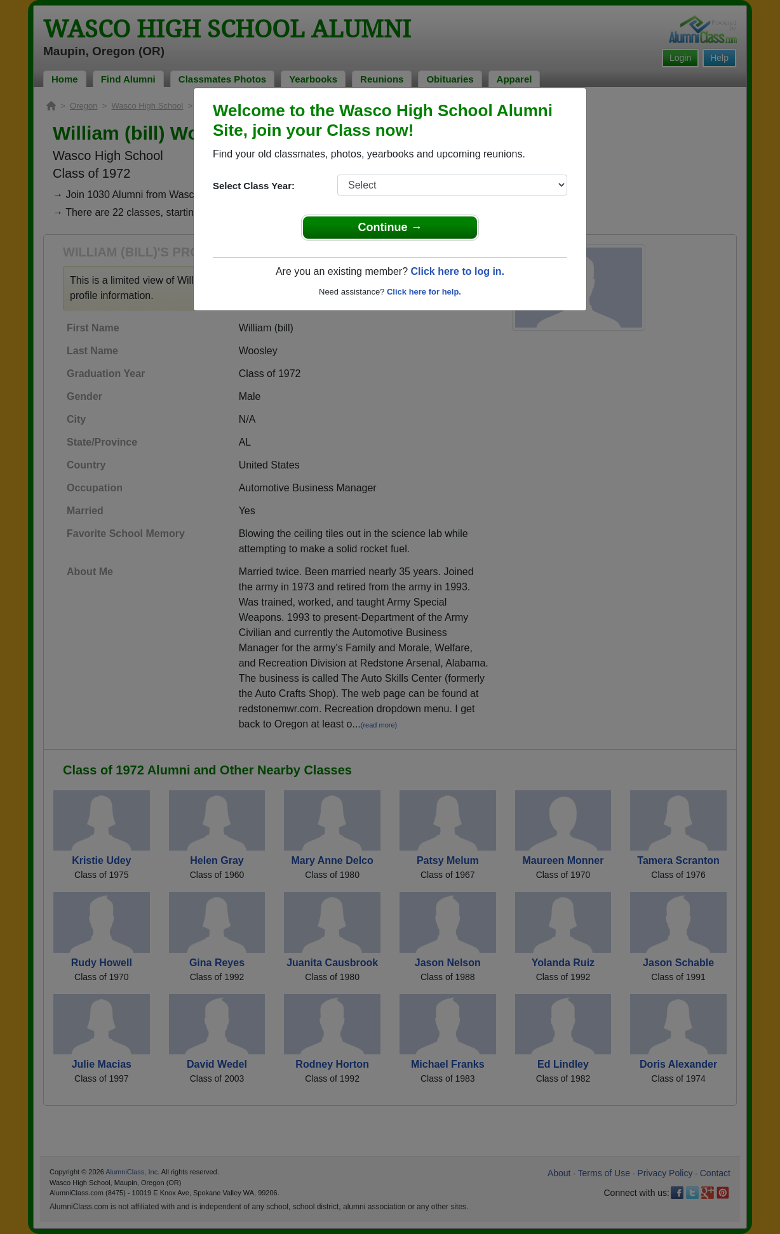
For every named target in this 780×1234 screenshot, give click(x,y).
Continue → (390, 227)
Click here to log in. (457, 271)
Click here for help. (424, 291)
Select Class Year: (254, 185)
